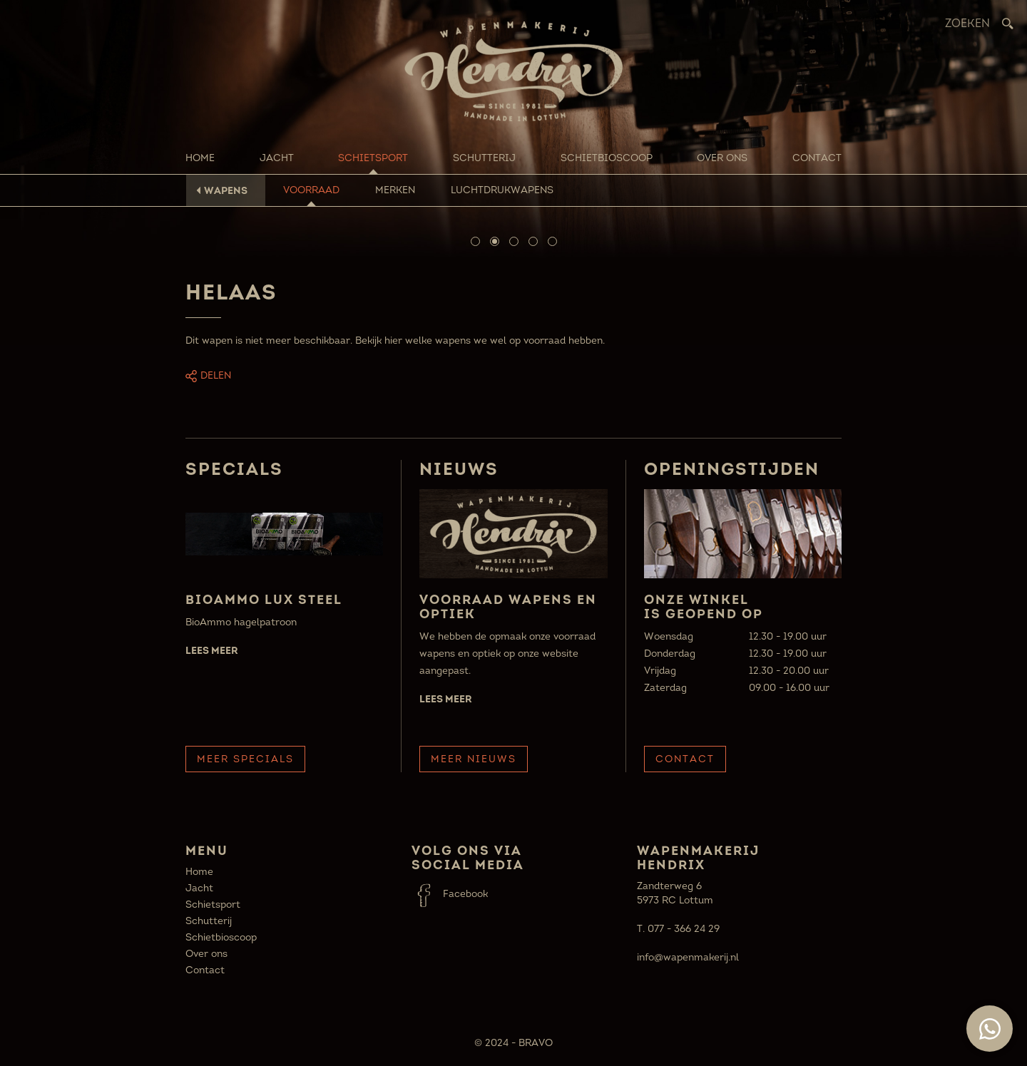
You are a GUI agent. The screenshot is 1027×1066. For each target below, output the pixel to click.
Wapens (225, 190)
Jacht (277, 158)
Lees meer (211, 650)
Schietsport (373, 158)
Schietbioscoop (607, 158)
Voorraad (311, 190)
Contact (817, 158)
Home (200, 158)
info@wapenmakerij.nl (688, 957)
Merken (395, 190)
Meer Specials (245, 759)
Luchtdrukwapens (502, 190)
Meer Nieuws (473, 759)
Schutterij (484, 158)
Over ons (722, 158)
